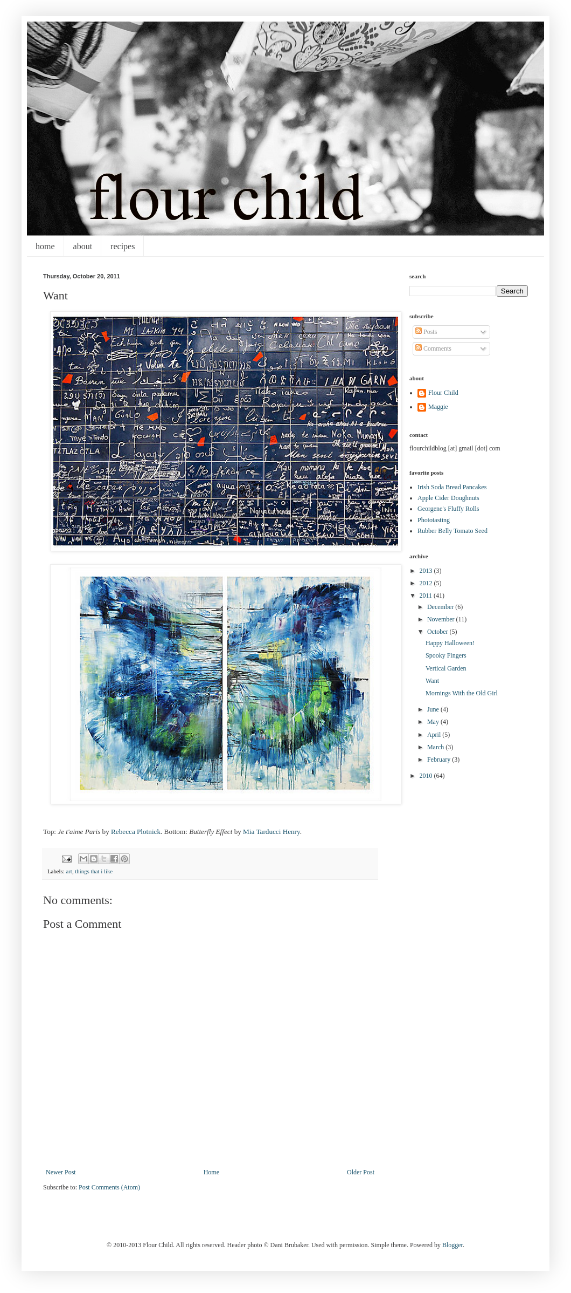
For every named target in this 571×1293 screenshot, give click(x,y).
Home (211, 1172)
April (434, 734)
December (441, 607)
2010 (427, 775)
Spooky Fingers (446, 655)
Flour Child (443, 392)
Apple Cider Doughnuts (448, 498)
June (434, 709)
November (441, 619)
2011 (427, 595)
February (439, 759)
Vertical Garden (446, 668)
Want (432, 681)
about (83, 246)
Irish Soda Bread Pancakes (451, 487)
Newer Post (61, 1172)
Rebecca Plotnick (136, 831)
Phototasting (433, 520)
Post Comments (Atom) (109, 1187)
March (436, 747)
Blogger (452, 1245)
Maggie (438, 407)
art (69, 871)
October (438, 631)
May (434, 722)
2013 (427, 570)
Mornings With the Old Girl (462, 693)
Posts (426, 332)
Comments (433, 348)
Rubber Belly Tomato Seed (452, 531)
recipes (122, 246)
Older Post (360, 1172)
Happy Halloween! (450, 643)
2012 (427, 583)
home (45, 246)
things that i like (94, 871)
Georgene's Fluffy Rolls (448, 508)
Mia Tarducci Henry (271, 831)
